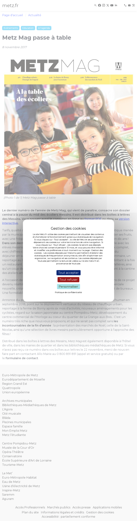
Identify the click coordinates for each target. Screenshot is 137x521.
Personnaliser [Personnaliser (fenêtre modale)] (68, 286)
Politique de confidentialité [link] (68, 292)
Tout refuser (68, 279)
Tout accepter (68, 272)
